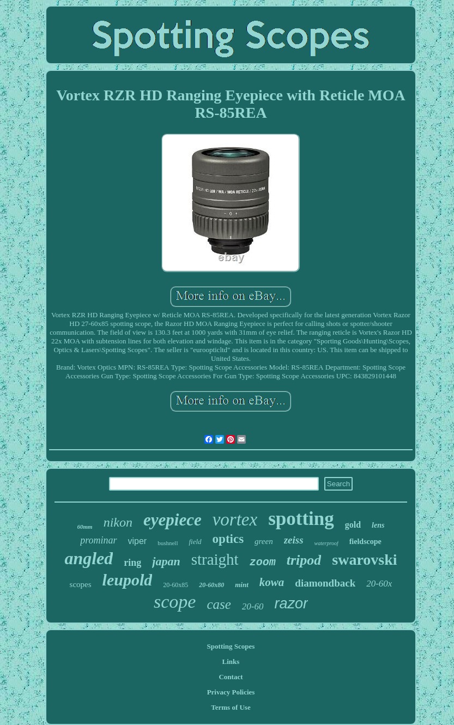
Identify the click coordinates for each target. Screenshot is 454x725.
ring (132, 562)
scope (175, 601)
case (219, 604)
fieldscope (365, 541)
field (195, 541)
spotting (301, 518)
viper (137, 541)
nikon (118, 522)
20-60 (253, 606)
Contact (231, 677)
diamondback (325, 583)
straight (215, 559)
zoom (263, 562)
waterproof (326, 543)
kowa (271, 582)
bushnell (168, 543)
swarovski (364, 559)
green (264, 541)
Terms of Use (230, 707)
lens (378, 525)
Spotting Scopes (231, 646)
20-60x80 (211, 585)
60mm (85, 526)
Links (231, 661)
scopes (81, 584)
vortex (235, 519)
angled (88, 558)
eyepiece (172, 519)
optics (228, 539)
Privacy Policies (231, 692)
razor (291, 603)
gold (353, 524)
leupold (127, 580)
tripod (304, 560)
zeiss (294, 540)
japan (166, 561)
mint (242, 585)
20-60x (379, 583)
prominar (98, 540)
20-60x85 (175, 585)
